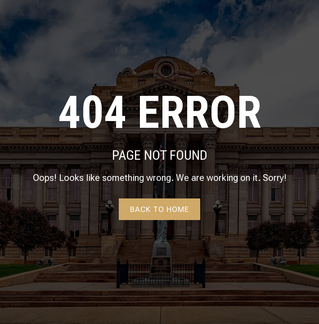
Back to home (159, 209)
